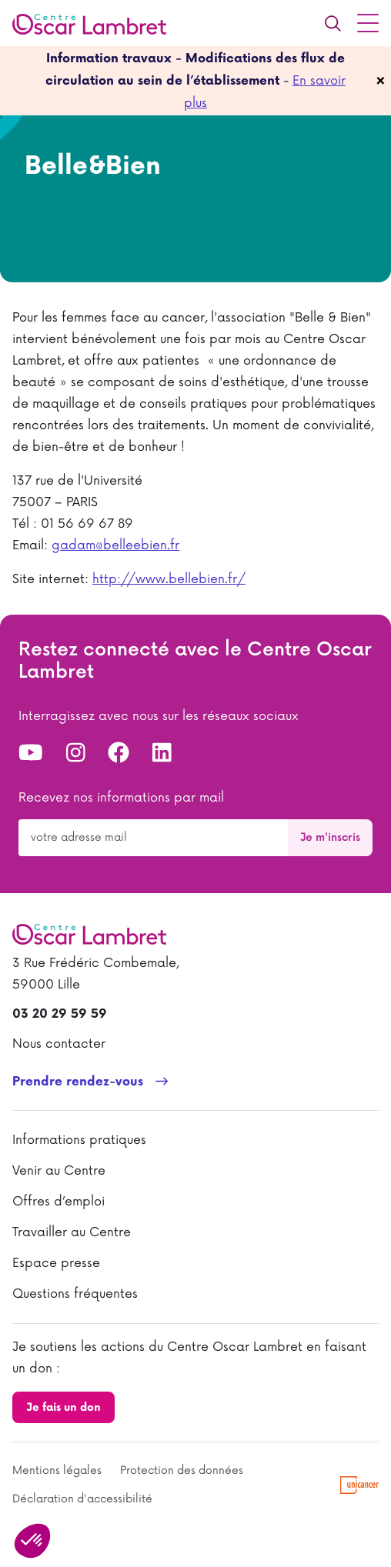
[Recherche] (332, 23)
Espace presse (56, 1263)
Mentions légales (57, 1470)
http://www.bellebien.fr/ (169, 579)
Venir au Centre (58, 1171)
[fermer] (380, 80)
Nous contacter (58, 1044)
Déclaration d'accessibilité (82, 1498)
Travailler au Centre (71, 1232)
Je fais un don (63, 1407)
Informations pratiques (79, 1140)
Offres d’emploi (58, 1201)
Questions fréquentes (75, 1294)
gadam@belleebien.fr (115, 545)
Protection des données (181, 1470)
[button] (32, 1540)
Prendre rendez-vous (77, 1082)
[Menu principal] (368, 23)
